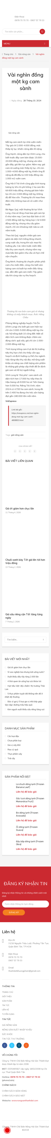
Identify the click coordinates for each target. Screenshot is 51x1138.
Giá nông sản (24, 54)
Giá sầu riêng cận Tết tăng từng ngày (23, 616)
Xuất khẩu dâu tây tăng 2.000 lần (23, 676)
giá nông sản (17, 435)
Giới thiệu (7, 996)
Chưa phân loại (14, 740)
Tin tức (5, 1005)
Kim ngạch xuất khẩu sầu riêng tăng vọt (25, 709)
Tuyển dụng (8, 1014)
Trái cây (11, 758)
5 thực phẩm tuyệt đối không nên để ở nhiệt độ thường (24, 695)
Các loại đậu (13, 736)
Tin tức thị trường (13, 1039)
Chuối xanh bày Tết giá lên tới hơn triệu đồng (25, 561)
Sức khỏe (7, 1034)
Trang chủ (8, 54)
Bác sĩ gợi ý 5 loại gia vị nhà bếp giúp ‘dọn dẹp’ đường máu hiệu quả (23, 703)
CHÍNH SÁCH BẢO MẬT (13, 1095)
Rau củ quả (12, 749)
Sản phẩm (7, 1001)
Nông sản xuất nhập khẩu (17, 1029)
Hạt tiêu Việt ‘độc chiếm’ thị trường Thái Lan (25, 687)
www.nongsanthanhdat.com (25, 1100)
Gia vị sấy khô (14, 745)
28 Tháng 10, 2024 (32, 100)
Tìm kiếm (42, 31)
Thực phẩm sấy (14, 754)
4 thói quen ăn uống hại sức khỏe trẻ (24, 681)
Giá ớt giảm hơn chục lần (19, 508)
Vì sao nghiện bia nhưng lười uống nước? (25, 672)
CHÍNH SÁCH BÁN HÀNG (14, 1091)
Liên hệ (5, 1009)
